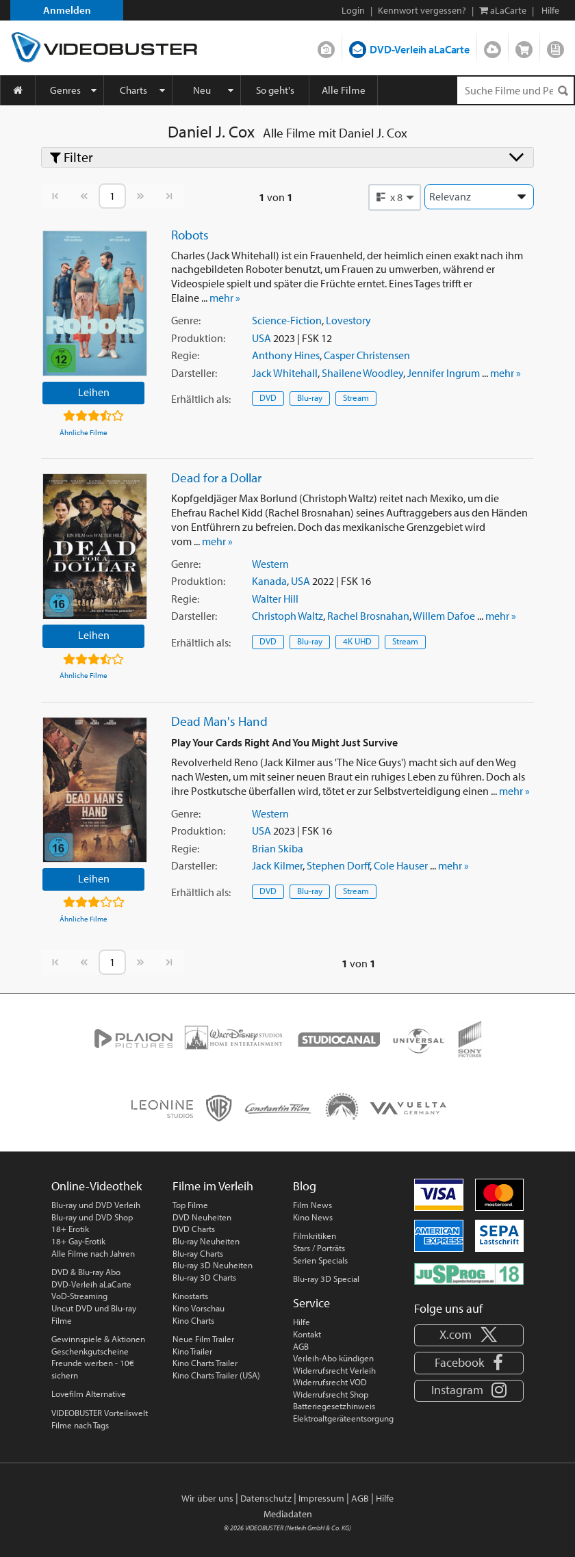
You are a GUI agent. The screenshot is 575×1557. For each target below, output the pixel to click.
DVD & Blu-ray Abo (85, 1271)
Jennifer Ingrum (443, 373)
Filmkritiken (314, 1235)
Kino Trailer (192, 1351)
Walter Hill (275, 598)
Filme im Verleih (212, 1186)
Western (270, 564)
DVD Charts (193, 1228)
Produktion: (198, 338)
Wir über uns (207, 1498)
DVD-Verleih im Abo (326, 47)
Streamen (492, 47)
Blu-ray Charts (197, 1253)
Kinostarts (190, 1295)
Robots (190, 234)
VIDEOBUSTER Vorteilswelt (99, 1412)
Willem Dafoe (444, 616)
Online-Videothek (96, 1186)
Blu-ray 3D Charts (204, 1277)
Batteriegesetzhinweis (334, 1405)
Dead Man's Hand (219, 721)
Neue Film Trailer (203, 1338)
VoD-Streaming (79, 1295)
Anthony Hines (286, 355)
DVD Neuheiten (201, 1217)
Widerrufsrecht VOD (330, 1381)
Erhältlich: (201, 399)
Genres (65, 89)
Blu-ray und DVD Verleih (95, 1204)
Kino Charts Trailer (205, 1362)
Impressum (321, 1498)
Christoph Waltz (287, 616)
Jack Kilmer (277, 865)
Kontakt (307, 1334)
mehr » (224, 297)
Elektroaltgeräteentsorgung (343, 1418)
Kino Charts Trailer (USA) (216, 1375)
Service (311, 1303)
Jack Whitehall (285, 373)
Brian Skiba (277, 848)
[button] (395, 197)
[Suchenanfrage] (515, 90)
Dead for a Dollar (216, 477)
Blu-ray (309, 397)
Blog (555, 47)
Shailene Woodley (362, 373)
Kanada (269, 581)
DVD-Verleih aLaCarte (420, 49)
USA (261, 338)
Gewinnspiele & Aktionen (98, 1338)
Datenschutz (266, 1498)
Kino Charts (193, 1320)
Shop (524, 47)
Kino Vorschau (198, 1308)
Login (353, 10)
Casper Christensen (367, 355)
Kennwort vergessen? (422, 10)
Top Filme (190, 1204)
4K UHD (357, 641)
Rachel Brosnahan (368, 616)
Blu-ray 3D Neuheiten (212, 1264)
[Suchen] (562, 91)
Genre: (186, 320)
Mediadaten (288, 1514)
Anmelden (67, 9)
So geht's (275, 89)
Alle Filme (344, 89)
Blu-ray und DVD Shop (92, 1217)
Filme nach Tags (80, 1424)
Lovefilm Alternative (88, 1393)
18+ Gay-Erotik (78, 1240)
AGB (301, 1346)
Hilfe (301, 1321)
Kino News (313, 1217)
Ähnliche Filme (83, 432)
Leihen (94, 392)
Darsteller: (194, 373)
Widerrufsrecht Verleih (334, 1370)
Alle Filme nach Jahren (93, 1253)
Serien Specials (320, 1260)
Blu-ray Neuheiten (206, 1240)
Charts (133, 89)
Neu (202, 89)
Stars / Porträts (319, 1247)
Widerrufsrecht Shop (330, 1394)
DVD (268, 397)
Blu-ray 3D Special (326, 1278)
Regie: (185, 355)
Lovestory (348, 320)
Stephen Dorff (338, 865)
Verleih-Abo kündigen (333, 1357)
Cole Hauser (401, 865)
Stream (356, 397)
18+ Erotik (70, 1228)
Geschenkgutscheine (90, 1351)
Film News (312, 1204)
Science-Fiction (287, 320)
